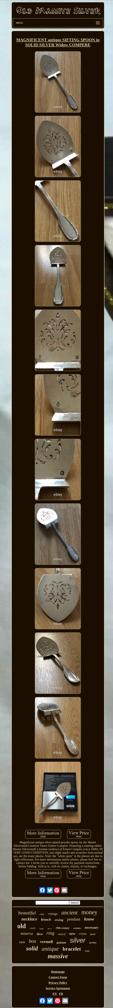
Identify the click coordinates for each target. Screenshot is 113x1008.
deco (40, 934)
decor (49, 929)
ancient (69, 912)
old (21, 925)
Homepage (58, 971)
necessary (91, 927)
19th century (63, 928)
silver (77, 940)
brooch (46, 919)
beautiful (27, 913)
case (42, 914)
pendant (73, 919)
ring (51, 933)
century (77, 928)
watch (33, 928)
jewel (92, 934)
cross (82, 934)
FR (61, 993)
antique (50, 948)
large (41, 928)
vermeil (46, 941)
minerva (27, 933)
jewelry (92, 942)
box (32, 941)
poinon (61, 942)
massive (58, 956)
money (89, 912)
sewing (59, 919)
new (72, 934)
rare (22, 942)
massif (61, 934)
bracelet (72, 949)
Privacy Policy (57, 982)
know (89, 919)
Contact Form (58, 977)
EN (55, 993)
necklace (29, 919)
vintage (53, 914)
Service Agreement (58, 988)
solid (32, 948)
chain (87, 951)
